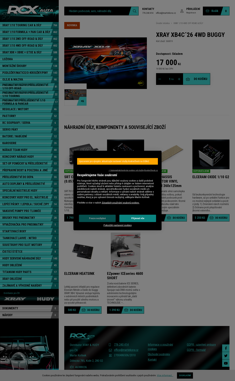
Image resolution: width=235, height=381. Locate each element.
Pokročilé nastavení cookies (118, 225)
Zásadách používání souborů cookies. (121, 202)
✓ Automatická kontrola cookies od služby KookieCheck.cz (133, 170)
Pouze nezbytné (97, 218)
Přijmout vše (137, 218)
